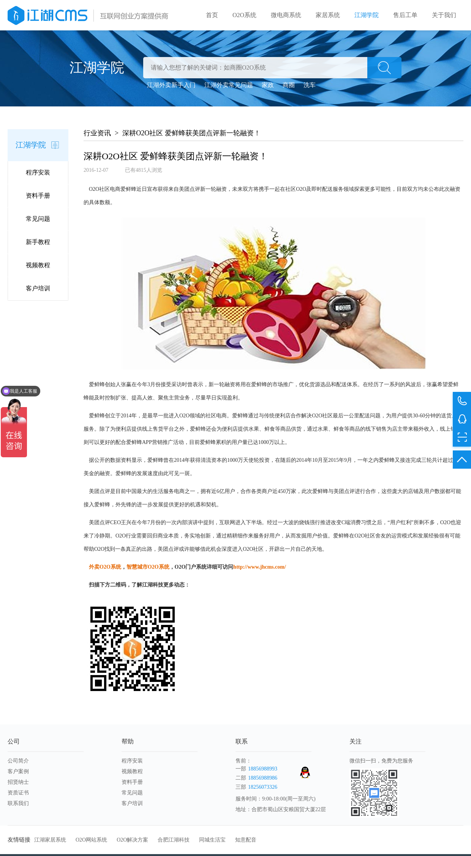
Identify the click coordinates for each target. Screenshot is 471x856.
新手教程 (38, 242)
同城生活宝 (212, 840)
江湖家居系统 (50, 840)
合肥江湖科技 (174, 840)
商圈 (289, 85)
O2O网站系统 (91, 840)
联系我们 (18, 803)
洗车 (309, 85)
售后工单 (405, 15)
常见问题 (38, 219)
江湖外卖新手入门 (171, 85)
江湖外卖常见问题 (228, 85)
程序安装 (38, 172)
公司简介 (18, 761)
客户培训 (38, 288)
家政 (268, 85)
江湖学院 (366, 15)
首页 (212, 15)
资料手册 (38, 195)
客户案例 (18, 771)
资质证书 (18, 793)
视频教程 (38, 265)
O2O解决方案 (132, 840)
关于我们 (444, 15)
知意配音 (245, 840)
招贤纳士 (18, 782)
